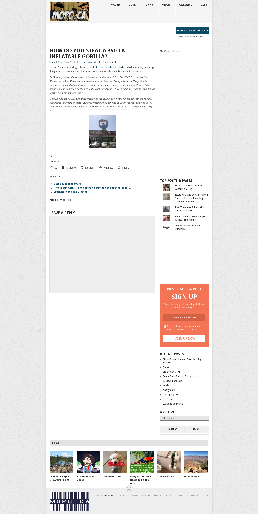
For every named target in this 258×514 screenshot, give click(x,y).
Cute (132, 4)
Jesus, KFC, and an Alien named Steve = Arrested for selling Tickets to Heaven (191, 198)
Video (166, 4)
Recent (196, 429)
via (50, 155)
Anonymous (169, 390)
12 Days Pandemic (172, 380)
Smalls (166, 385)
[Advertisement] (111, 34)
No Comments (110, 62)
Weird (115, 4)
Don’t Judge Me (171, 394)
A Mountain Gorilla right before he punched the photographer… (92, 187)
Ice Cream (168, 399)
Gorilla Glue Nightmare (67, 184)
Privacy (122, 495)
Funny (148, 4)
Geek (204, 4)
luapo (52, 62)
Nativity (167, 367)
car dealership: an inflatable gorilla (107, 67)
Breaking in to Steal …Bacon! (71, 191)
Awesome (185, 4)
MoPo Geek (106, 495)
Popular (172, 429)
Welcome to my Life (173, 403)
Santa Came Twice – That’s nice (179, 376)
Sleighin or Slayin (172, 371)
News (90, 62)
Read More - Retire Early (192, 30)
